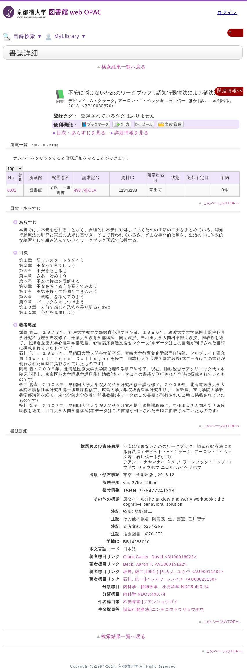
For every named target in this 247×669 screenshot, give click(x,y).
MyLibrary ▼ (65, 36)
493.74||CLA (85, 190)
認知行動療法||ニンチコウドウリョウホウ (163, 609)
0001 (11, 190)
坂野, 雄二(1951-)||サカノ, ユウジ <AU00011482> (173, 571)
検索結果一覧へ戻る (123, 66)
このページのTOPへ (221, 203)
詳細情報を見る (131, 132)
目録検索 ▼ (22, 36)
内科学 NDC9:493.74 (144, 594)
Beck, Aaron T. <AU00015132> (155, 564)
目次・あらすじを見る (81, 132)
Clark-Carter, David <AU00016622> (160, 556)
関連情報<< (230, 90)
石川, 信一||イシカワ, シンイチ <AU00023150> (170, 579)
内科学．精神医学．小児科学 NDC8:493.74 (166, 586)
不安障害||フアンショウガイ (150, 601)
